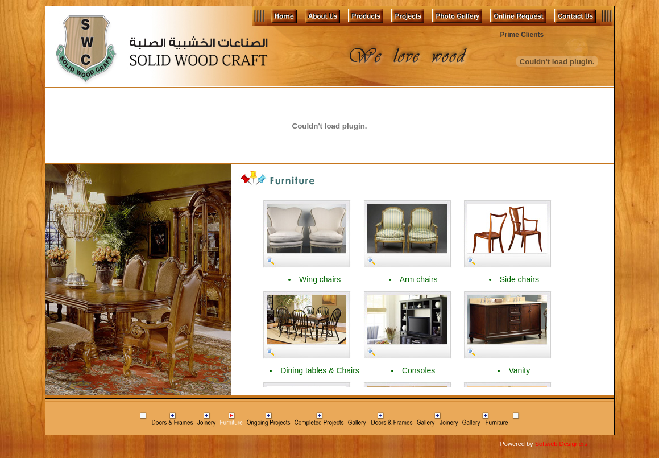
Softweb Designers (561, 443)
